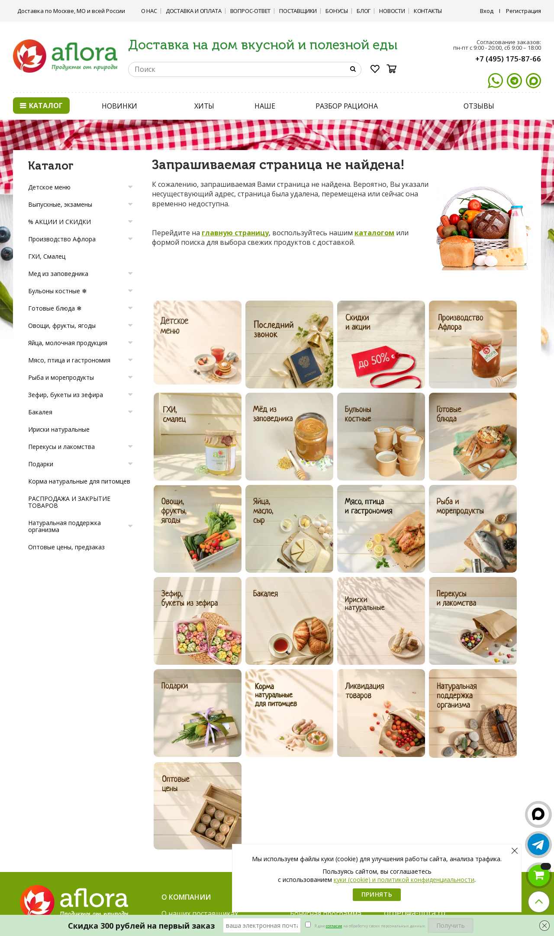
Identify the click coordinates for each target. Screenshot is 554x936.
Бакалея (40, 412)
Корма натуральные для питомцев (79, 481)
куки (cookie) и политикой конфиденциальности (404, 879)
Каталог (41, 105)
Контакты (428, 11)
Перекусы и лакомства (61, 446)
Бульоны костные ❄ (57, 291)
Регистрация (523, 11)
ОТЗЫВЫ (479, 106)
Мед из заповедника (58, 273)
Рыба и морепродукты (61, 377)
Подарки (40, 464)
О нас (149, 11)
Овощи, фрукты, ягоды (62, 325)
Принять (377, 894)
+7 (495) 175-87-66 (508, 59)
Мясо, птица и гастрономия (69, 360)
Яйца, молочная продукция (67, 343)
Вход (486, 11)
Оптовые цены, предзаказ (66, 547)
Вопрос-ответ (250, 11)
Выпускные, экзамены (60, 204)
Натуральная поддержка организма (64, 526)
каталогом (374, 232)
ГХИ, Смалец (46, 256)
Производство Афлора (62, 239)
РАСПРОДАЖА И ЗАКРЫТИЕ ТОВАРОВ (69, 502)
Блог (363, 11)
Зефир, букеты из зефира (65, 395)
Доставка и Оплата (194, 11)
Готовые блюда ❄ (55, 308)
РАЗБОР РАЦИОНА (347, 106)
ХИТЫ (204, 106)
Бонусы (336, 11)
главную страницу (235, 232)
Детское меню (49, 187)
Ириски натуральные (59, 429)
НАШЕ (264, 106)
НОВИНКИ (119, 106)
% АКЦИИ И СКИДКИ (59, 222)
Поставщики (298, 11)
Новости (392, 11)
